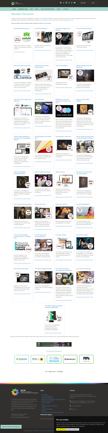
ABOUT (59, 9)
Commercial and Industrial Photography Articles (53, 399)
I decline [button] (64, 429)
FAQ (43, 404)
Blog (36, 9)
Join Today (82, 2)
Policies (44, 410)
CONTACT (66, 9)
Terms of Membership (47, 409)
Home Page (45, 394)
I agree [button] (58, 429)
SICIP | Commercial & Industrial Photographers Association (51, 430)
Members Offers (48, 20)
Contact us (74, 409)
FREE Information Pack (47, 401)
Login (93, 2)
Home (14, 9)
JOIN (31, 9)
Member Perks (43, 23)
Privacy (43, 407)
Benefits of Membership (47, 397)
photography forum (68, 20)
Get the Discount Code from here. (43, 50)
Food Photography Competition (49, 406)
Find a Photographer (47, 9)
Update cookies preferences (11, 426)
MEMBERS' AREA (23, 9)
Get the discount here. (19, 52)
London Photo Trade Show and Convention (52, 412)
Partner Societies (46, 402)
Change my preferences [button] (72, 429)
